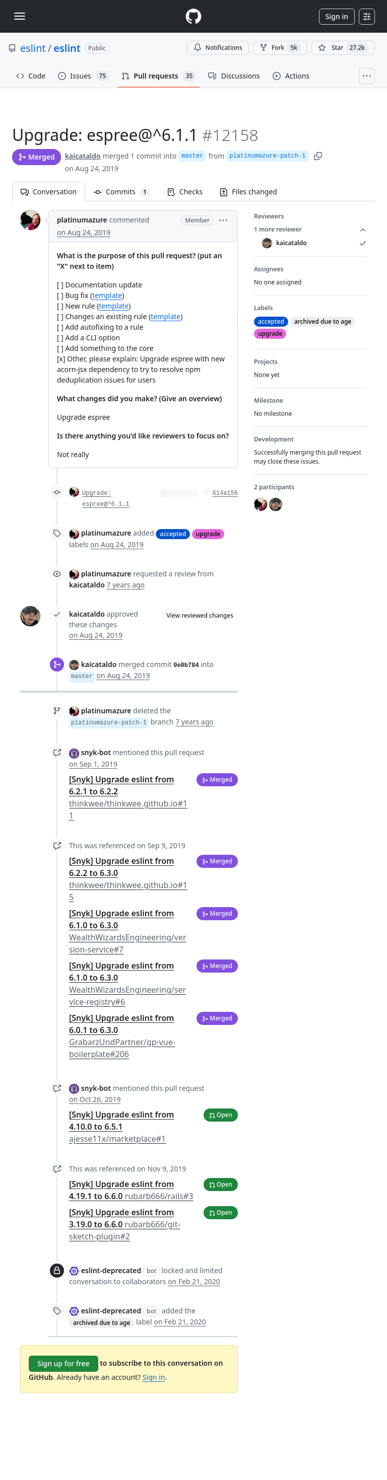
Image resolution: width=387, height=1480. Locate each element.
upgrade (208, 534)
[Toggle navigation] (19, 16)
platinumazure (82, 220)
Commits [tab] (126, 191)
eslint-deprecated (111, 1270)
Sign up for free (63, 1363)
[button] (223, 219)
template (107, 295)
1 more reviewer (310, 229)
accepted (173, 534)
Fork (280, 48)
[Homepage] (193, 16)
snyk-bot (96, 752)
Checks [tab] (185, 191)
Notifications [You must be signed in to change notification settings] (218, 47)
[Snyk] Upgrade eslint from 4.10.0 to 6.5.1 (121, 1126)
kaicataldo (83, 156)
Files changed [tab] (248, 191)
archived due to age (101, 1322)
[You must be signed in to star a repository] (343, 48)
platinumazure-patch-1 (267, 156)
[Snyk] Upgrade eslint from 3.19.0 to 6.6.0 (124, 1224)
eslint (33, 48)
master (192, 156)
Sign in (337, 16)
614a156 (225, 493)
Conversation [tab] (49, 191)
